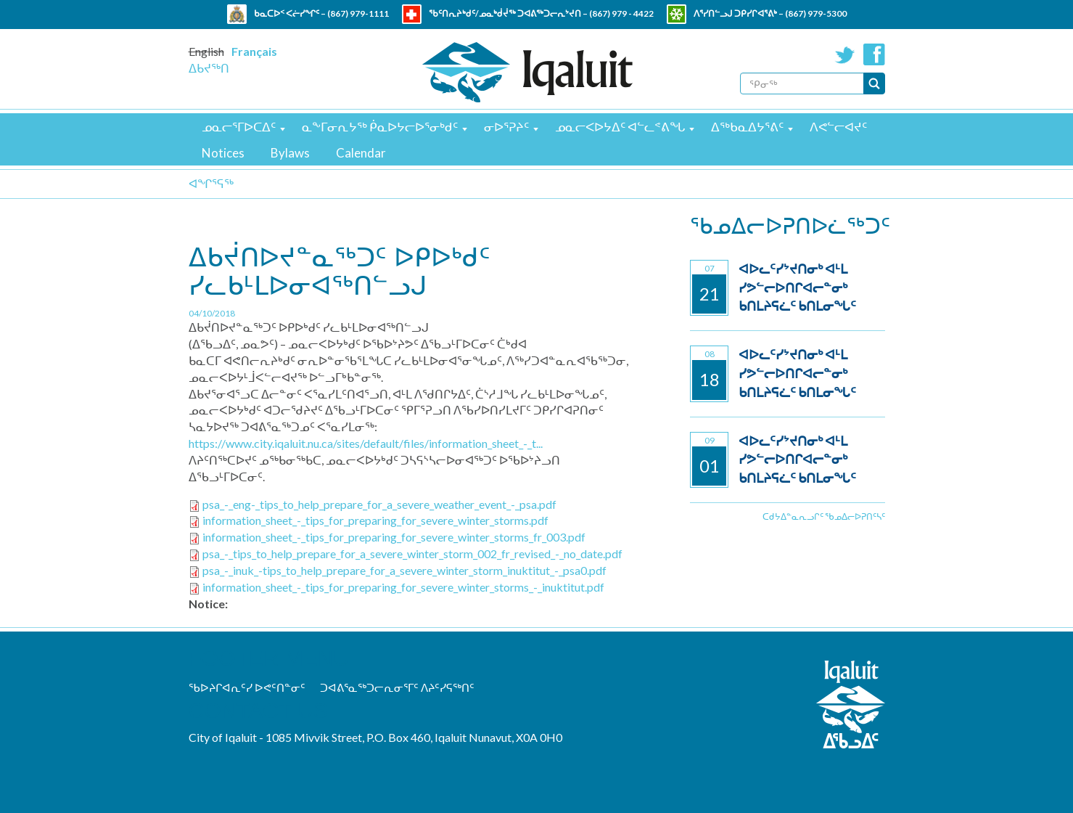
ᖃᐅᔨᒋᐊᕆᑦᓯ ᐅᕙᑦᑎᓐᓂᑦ (247, 687)
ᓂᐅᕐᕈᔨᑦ (506, 126)
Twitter (845, 54)
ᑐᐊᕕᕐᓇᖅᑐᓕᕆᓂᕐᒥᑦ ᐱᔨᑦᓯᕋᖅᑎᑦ (397, 687)
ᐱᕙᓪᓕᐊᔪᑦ (838, 126)
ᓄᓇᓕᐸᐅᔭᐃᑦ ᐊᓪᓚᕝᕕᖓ (620, 126)
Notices (223, 152)
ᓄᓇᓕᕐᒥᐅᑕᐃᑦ (239, 126)
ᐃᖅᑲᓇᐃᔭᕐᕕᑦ (747, 126)
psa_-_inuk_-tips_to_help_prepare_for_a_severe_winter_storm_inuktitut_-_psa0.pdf (404, 570)
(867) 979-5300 (816, 13)
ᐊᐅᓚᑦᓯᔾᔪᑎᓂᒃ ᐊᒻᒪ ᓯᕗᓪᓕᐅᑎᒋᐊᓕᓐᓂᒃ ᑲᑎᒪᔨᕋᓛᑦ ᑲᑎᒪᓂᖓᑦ (797, 287)
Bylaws (290, 152)
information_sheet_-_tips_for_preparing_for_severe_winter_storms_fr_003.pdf (393, 537)
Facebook (874, 54)
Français (254, 51)
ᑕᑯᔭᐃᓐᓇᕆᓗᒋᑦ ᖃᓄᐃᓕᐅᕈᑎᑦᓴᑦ (823, 516)
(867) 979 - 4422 (621, 13)
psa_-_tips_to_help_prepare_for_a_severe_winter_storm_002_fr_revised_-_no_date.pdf (412, 553)
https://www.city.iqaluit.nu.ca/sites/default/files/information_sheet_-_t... (366, 443)
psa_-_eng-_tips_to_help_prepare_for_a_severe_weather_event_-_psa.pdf (379, 504)
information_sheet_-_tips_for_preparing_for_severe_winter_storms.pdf (375, 520)
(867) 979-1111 (358, 13)
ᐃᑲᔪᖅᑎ (209, 68)
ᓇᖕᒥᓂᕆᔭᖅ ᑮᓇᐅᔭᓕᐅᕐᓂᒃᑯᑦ (380, 126)
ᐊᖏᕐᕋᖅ (211, 183)
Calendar (361, 152)
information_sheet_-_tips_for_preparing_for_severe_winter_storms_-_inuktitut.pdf (403, 587)
